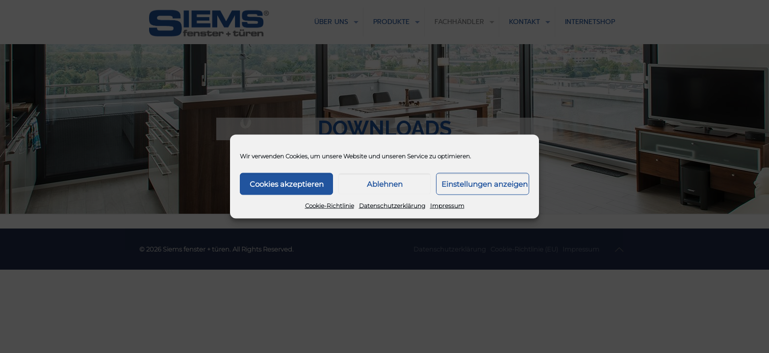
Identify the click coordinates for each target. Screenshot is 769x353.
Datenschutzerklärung (392, 205)
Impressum (447, 205)
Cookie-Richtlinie (329, 205)
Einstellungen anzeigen (484, 183)
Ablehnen (385, 183)
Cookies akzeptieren (287, 183)
